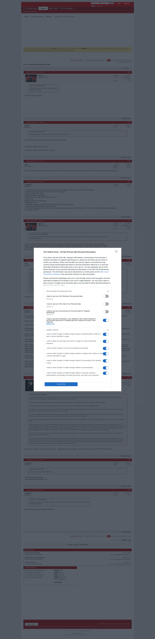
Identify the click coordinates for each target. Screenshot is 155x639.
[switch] (106, 296)
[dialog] (77, 319)
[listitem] (77, 291)
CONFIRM (61, 384)
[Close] (117, 252)
